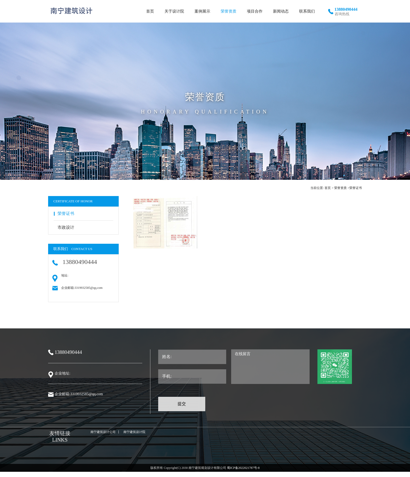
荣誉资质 (340, 188)
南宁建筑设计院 (134, 432)
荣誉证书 (355, 188)
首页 (327, 188)
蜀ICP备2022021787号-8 (243, 468)
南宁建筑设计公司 (103, 432)
